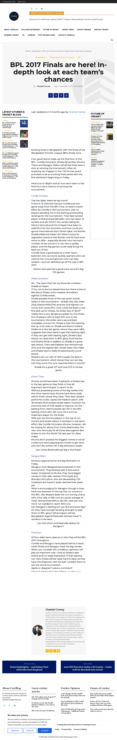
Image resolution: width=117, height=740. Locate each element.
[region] (30, 723)
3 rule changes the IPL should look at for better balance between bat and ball (73, 695)
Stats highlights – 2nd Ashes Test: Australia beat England (29, 668)
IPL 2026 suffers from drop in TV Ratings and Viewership (9, 125)
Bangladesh (36, 51)
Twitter (68, 571)
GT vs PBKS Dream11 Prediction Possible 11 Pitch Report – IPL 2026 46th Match (10, 155)
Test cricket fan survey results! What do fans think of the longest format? (97, 127)
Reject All (30, 730)
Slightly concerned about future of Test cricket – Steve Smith (97, 163)
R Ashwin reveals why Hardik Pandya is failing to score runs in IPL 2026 (10, 135)
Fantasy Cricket (7, 140)
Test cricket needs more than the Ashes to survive (97, 151)
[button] (111, 40)
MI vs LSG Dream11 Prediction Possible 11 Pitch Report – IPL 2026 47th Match (10, 145)
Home (28, 51)
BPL (79, 57)
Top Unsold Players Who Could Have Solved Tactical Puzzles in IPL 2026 (72, 703)
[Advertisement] (58, 132)
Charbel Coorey (43, 86)
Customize (15, 730)
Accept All (44, 730)
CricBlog (5, 120)
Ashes (93, 147)
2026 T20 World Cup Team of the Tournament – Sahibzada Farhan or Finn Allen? (73, 711)
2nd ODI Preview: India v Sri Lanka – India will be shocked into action (88, 668)
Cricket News (6, 130)
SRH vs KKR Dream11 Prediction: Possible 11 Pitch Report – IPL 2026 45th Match (10, 165)
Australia (94, 157)
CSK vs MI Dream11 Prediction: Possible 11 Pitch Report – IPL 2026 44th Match (10, 175)
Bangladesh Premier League (62, 57)
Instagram (77, 571)
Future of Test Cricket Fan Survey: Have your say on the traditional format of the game (98, 140)
